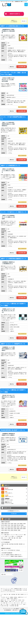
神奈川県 (18, 525)
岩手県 (8, 523)
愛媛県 (18, 528)
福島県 (21, 523)
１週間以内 (6, 601)
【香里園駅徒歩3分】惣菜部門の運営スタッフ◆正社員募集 (8, 31)
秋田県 (15, 523)
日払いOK (3, 554)
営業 (8, 534)
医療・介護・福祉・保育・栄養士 (15, 538)
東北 (5, 544)
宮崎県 (12, 530)
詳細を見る (12, 66)
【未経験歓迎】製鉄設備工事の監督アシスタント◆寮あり (8, 434)
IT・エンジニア (12, 534)
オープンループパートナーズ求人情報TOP (11, 608)
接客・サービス (8, 536)
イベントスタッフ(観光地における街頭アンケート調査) (13, 304)
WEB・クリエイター (19, 534)
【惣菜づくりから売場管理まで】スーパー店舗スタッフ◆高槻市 (8, 217)
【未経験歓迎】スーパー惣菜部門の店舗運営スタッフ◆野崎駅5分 (8, 348)
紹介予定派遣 (10, 550)
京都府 (2, 528)
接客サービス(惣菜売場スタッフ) (10, 165)
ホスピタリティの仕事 (14, 502)
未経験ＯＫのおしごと (14, 495)
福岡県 (24, 528)
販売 (25, 534)
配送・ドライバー (4, 538)
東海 (15, 544)
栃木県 (2, 525)
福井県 (8, 526)
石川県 (5, 526)
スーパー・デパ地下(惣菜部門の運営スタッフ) (13, 118)
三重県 (21, 526)
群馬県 (5, 525)
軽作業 (18, 536)
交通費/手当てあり (17, 554)
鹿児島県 (15, 530)
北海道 (2, 523)
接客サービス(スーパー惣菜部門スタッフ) (13, 344)
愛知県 (18, 526)
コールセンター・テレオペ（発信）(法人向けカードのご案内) (13, 73)
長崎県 (5, 530)
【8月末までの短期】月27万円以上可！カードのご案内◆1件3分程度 (8, 79)
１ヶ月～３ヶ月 (17, 601)
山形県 (18, 523)
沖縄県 (19, 530)
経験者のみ (20, 556)
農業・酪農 (9, 539)
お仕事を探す (14, 513)
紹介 (15, 550)
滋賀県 (24, 526)
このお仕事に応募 (22, 66)
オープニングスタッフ (5, 556)
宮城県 (12, 523)
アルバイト (6, 550)
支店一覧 (3, 574)
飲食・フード (14, 536)
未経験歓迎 (8, 554)
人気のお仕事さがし (14, 492)
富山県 (2, 526)
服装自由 (12, 554)
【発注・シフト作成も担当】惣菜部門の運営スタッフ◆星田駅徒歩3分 (8, 124)
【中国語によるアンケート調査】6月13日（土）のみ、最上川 (8, 310)
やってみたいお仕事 (14, 499)
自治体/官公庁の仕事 (14, 488)
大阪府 (5, 528)
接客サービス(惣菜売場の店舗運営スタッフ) (13, 258)
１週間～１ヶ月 (11, 601)
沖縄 (2, 545)
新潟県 (22, 525)
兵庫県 (8, 528)
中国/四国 (20, 544)
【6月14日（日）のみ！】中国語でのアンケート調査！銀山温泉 (8, 397)
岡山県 (12, 528)
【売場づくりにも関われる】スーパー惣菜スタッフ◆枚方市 (8, 170)
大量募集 (12, 556)
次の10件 (23, 21)
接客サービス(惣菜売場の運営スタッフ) (12, 26)
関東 (7, 544)
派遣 (2, 550)
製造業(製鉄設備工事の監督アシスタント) (13, 430)
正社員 (23, 600)
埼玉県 (8, 525)
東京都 (15, 525)
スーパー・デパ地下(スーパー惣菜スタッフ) (13, 212)
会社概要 (22, 608)
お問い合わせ (15, 610)
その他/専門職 (4, 539)
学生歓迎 (16, 556)
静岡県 (15, 526)
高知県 (21, 528)
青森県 (5, 523)
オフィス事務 (3, 534)
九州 (24, 544)
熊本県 (8, 530)
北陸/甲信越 (11, 544)
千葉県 (12, 525)
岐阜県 (12, 526)
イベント (3, 536)
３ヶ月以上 (22, 601)
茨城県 (24, 523)
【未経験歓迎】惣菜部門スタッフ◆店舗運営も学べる (8, 262)
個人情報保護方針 (7, 610)
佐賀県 (2, 530)
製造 (21, 536)
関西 (17, 544)
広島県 (15, 528)
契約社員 (18, 550)
